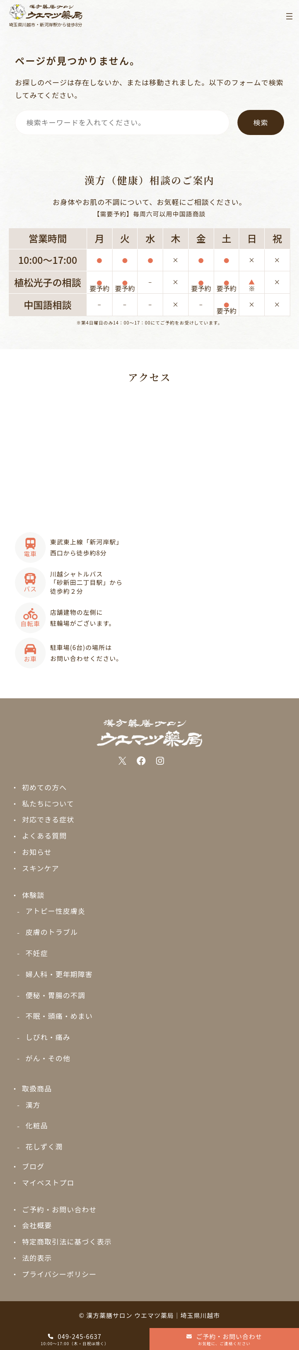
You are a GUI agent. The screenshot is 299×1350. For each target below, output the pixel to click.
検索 (260, 122)
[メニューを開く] (289, 16)
